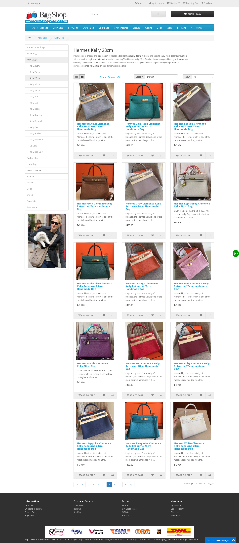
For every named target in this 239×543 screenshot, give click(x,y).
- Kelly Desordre (35, 121)
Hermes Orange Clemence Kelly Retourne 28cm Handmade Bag (141, 286)
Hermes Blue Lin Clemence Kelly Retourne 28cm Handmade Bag (93, 126)
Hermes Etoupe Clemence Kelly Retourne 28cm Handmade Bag (190, 126)
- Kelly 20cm (33, 65)
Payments (29, 515)
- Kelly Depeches (35, 115)
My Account (176, 505)
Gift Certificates (129, 508)
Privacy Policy (31, 512)
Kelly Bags (73, 27)
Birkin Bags (58, 27)
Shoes (169, 27)
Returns (77, 508)
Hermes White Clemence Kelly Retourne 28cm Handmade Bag (189, 446)
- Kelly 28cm (33, 78)
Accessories (196, 27)
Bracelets (181, 27)
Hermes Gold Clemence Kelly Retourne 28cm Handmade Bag (94, 206)
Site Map (77, 512)
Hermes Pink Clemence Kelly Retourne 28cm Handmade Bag (191, 286)
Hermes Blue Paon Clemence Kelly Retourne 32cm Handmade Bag (142, 126)
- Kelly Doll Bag (34, 151)
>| (131, 484)
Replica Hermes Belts (143, 539)
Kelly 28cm (59, 37)
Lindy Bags (104, 27)
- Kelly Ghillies (34, 133)
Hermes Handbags (39, 27)
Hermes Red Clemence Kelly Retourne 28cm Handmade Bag (142, 366)
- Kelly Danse (33, 108)
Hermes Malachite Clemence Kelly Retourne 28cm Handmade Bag (94, 286)
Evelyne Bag (88, 27)
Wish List (175, 512)
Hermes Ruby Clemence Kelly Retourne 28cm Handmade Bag (192, 366)
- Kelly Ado (33, 96)
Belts (159, 27)
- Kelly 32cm (33, 84)
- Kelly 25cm (33, 72)
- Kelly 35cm (33, 90)
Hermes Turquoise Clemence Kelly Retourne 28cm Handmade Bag (143, 446)
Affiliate (125, 512)
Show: (187, 76)
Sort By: (139, 76)
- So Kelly (32, 145)
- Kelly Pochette (35, 139)
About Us (29, 505)
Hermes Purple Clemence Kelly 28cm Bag (92, 365)
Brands (125, 505)
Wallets (148, 27)
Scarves (136, 27)
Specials (126, 515)
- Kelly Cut (32, 102)
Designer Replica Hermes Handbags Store (89, 539)
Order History (177, 508)
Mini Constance (121, 27)
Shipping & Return (33, 508)
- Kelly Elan (32, 127)
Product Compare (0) (110, 77)
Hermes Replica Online (121, 539)
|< (77, 484)
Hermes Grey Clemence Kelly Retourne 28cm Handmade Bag (143, 206)
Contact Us (79, 505)
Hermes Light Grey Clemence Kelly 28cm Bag (192, 205)
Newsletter (176, 515)
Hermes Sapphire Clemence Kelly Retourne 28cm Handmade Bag (94, 446)
